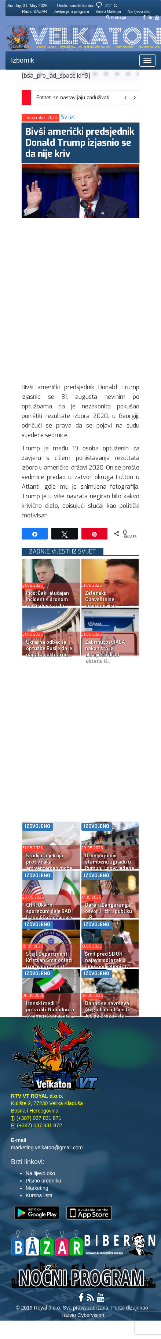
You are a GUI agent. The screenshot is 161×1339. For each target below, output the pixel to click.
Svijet (68, 117)
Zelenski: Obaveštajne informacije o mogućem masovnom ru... (110, 605)
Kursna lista (39, 1195)
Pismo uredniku (43, 1181)
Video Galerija (108, 11)
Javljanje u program (71, 11)
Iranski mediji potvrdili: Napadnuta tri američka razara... (50, 1009)
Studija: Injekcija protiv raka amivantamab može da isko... (49, 865)
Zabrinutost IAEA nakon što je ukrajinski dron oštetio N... (105, 651)
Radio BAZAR (34, 11)
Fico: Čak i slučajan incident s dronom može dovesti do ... (47, 599)
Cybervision (90, 1315)
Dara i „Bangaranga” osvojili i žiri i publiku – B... (109, 911)
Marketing (37, 1188)
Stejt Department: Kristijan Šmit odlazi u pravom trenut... (49, 960)
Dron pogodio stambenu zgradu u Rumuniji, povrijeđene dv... (109, 865)
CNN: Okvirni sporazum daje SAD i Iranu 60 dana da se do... (49, 914)
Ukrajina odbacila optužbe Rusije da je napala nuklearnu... (49, 648)
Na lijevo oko (139, 11)
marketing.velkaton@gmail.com (47, 1147)
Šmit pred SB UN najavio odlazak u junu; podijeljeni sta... (109, 960)
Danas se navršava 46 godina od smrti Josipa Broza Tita (107, 1009)
